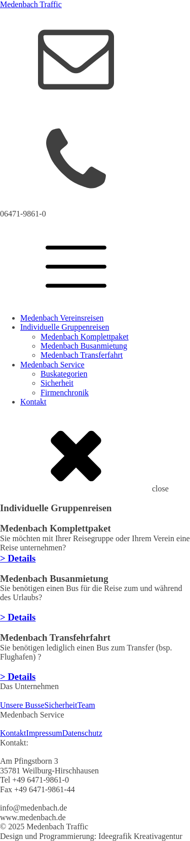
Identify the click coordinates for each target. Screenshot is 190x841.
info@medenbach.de (33, 109)
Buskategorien (64, 373)
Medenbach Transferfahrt (82, 355)
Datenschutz (82, 733)
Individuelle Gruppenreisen (64, 327)
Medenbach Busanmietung (84, 345)
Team (86, 705)
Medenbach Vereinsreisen (62, 318)
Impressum (44, 733)
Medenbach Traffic (31, 4)
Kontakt (33, 401)
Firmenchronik (65, 392)
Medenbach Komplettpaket (85, 336)
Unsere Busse (22, 705)
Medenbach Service (52, 364)
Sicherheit (57, 383)
